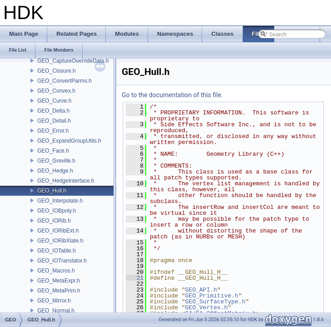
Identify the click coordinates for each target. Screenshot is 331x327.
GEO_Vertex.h (206, 307)
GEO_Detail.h (54, 121)
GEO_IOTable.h (56, 251)
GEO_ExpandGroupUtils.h (69, 141)
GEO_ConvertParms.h (64, 81)
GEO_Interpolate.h (60, 201)
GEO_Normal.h (55, 310)
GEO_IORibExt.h (58, 231)
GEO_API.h (201, 290)
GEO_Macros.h (56, 271)
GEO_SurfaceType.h (215, 301)
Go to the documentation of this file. (172, 95)
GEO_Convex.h (56, 91)
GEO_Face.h (53, 151)
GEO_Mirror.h (54, 300)
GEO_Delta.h (53, 111)
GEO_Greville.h (56, 161)
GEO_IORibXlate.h (60, 241)
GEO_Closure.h (56, 71)
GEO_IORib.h (54, 221)
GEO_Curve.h (54, 101)
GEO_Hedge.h (55, 171)
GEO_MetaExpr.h (58, 280)
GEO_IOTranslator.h (62, 261)
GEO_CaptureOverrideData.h (73, 61)
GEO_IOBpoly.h (56, 211)
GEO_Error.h (53, 131)
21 (134, 278)
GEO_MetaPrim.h (58, 290)
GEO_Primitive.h (211, 296)
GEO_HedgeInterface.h (65, 181)
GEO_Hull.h (51, 191)
